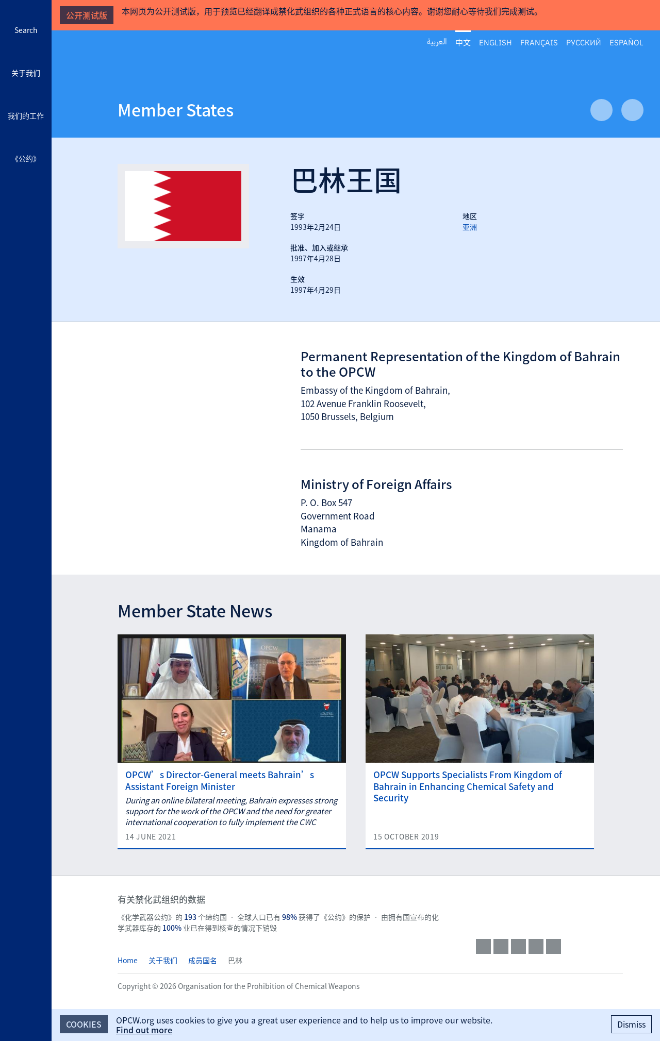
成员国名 (202, 960)
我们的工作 (26, 115)
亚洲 (470, 227)
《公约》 (25, 158)
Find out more (144, 1029)
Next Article (632, 110)
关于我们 (25, 73)
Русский (583, 42)
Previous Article (601, 110)
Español (626, 42)
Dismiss (631, 1024)
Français (539, 42)
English (495, 42)
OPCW (549, 909)
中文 (463, 42)
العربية (437, 42)
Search (26, 30)
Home (128, 960)
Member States (176, 109)
